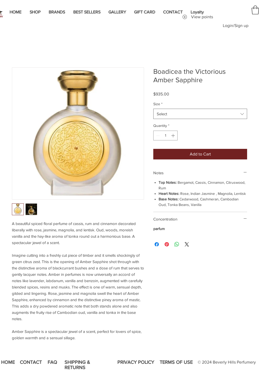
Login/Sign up (235, 25)
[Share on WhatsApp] (177, 244)
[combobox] (200, 114)
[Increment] (173, 135)
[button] (255, 10)
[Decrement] (157, 135)
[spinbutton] (165, 135)
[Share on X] (187, 244)
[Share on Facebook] (157, 244)
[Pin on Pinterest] (167, 244)
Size (158, 104)
